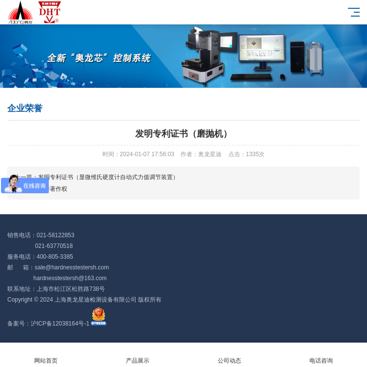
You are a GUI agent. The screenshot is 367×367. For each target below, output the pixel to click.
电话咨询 (321, 355)
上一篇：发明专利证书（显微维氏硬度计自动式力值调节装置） (97, 177)
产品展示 (138, 355)
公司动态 (229, 355)
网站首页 (46, 355)
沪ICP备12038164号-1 (60, 323)
